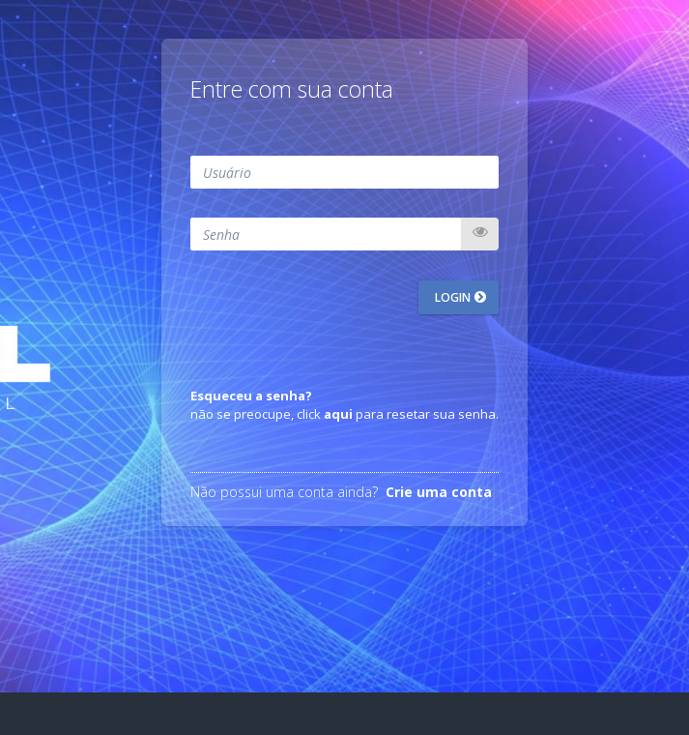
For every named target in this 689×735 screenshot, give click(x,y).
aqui (338, 414)
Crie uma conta (439, 492)
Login (454, 297)
